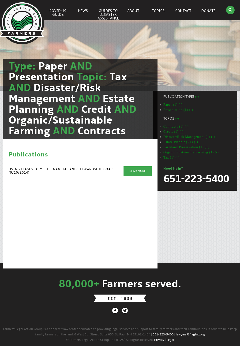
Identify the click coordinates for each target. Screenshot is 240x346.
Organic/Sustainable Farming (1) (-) (191, 152)
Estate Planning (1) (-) (180, 142)
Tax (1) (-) (171, 157)
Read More (137, 171)
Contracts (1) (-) (176, 126)
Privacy (159, 340)
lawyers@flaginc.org (190, 334)
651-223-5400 (163, 334)
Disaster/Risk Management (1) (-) (189, 137)
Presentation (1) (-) (178, 110)
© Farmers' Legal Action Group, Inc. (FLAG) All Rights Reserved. (110, 340)
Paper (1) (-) (173, 104)
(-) (197, 97)
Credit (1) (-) (173, 131)
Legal (170, 340)
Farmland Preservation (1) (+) (186, 147)
